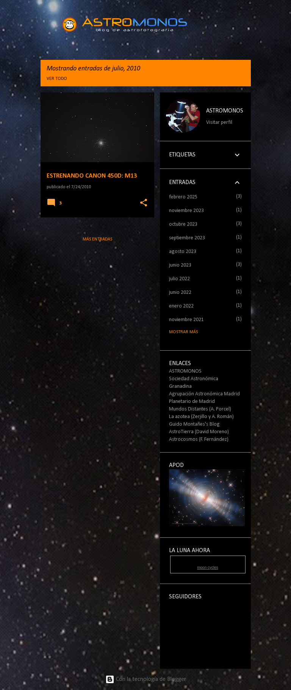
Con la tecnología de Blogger (145, 679)
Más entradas (97, 239)
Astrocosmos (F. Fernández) (198, 439)
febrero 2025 (183, 197)
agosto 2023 (182, 251)
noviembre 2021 (186, 320)
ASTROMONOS (224, 111)
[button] (143, 203)
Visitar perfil (219, 122)
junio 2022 (180, 292)
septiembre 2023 (187, 238)
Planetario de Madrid (192, 401)
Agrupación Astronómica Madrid (204, 394)
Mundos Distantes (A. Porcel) (200, 409)
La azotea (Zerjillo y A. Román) (201, 417)
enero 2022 (181, 306)
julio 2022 (179, 279)
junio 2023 (180, 265)
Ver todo (57, 78)
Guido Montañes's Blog (194, 424)
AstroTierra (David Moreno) (199, 432)
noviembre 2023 (186, 211)
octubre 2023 (183, 224)
